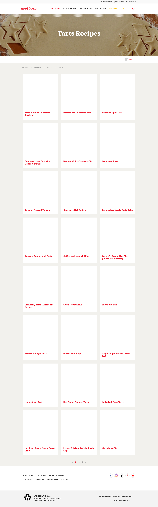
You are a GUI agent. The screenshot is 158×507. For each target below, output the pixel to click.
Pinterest (127, 475)
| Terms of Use (51, 500)
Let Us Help (41, 475)
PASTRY (50, 67)
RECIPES (25, 67)
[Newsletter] (131, 1)
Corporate (40, 480)
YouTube (133, 475)
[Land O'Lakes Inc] (43, 496)
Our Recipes (55, 9)
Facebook (111, 475)
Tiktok (122, 475)
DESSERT (37, 67)
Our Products (85, 9)
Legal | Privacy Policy (40, 500)
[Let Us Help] (119, 1)
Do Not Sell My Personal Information (115, 496)
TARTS (60, 67)
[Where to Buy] (106, 1)
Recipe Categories (56, 475)
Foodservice (52, 480)
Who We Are (100, 9)
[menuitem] (55, 8)
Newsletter (28, 480)
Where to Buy (28, 475)
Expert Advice (69, 9)
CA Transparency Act (122, 500)
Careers (64, 480)
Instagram (116, 475)
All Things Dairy (116, 9)
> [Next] (85, 462)
